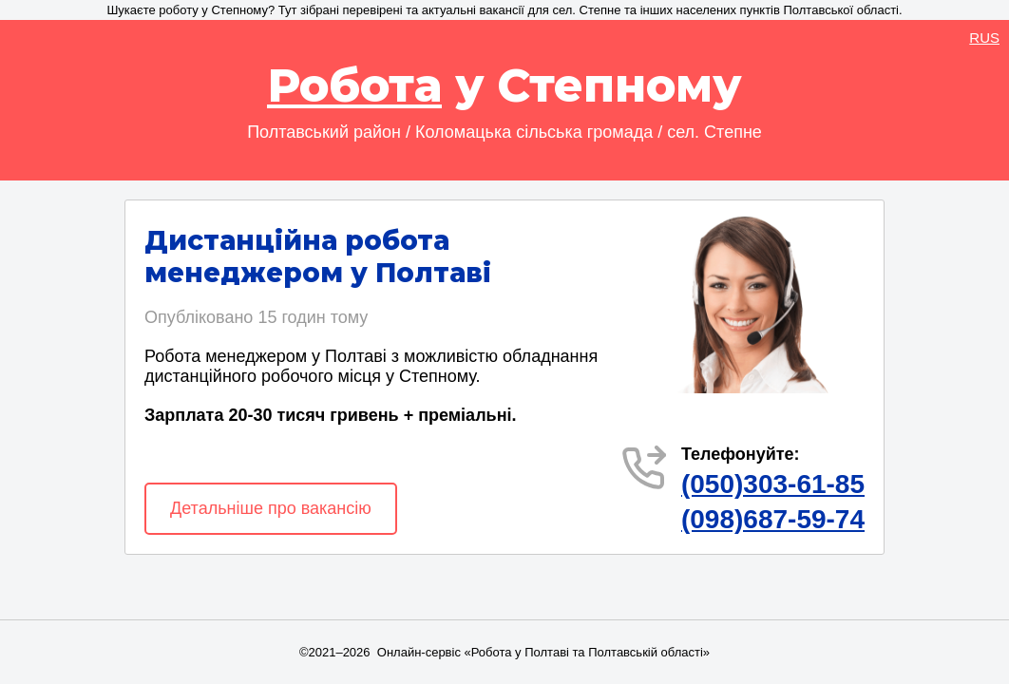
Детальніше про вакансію (270, 508)
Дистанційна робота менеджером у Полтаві (317, 256)
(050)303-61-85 (773, 484)
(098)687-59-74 (773, 519)
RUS (984, 37)
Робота (354, 85)
